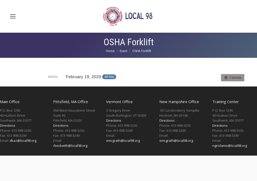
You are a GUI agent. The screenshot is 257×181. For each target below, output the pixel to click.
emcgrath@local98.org (123, 140)
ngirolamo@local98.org (229, 145)
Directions (7, 125)
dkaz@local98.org (23, 140)
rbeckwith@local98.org (70, 145)
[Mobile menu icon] (13, 16)
